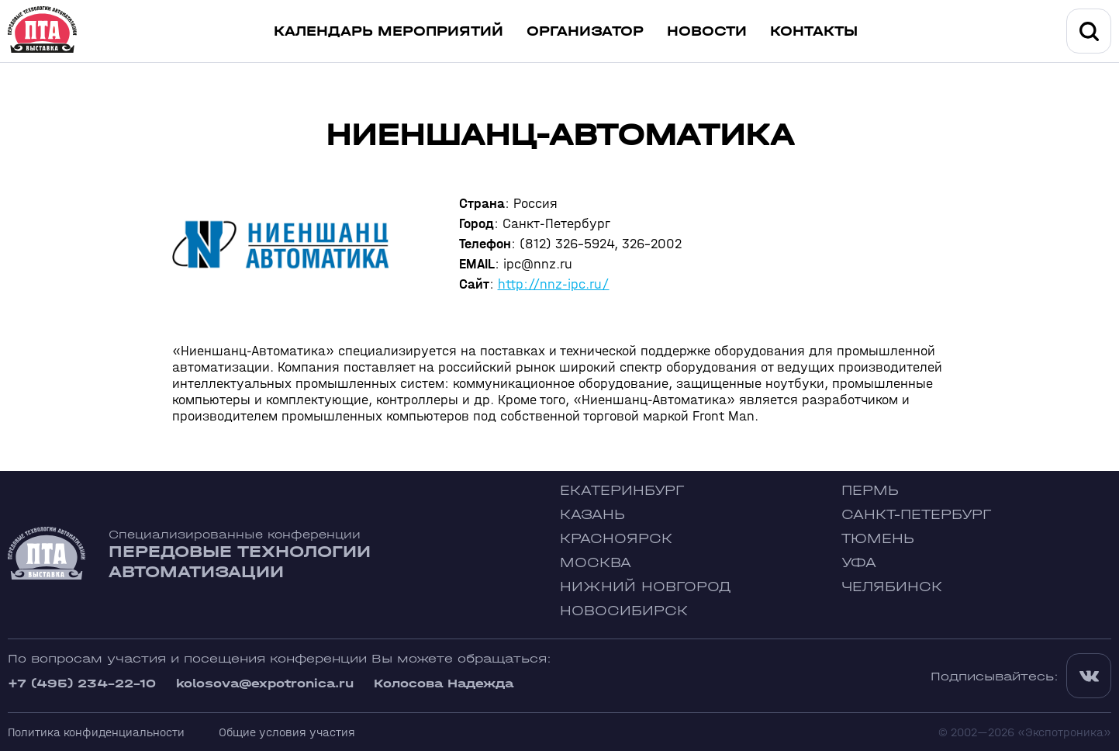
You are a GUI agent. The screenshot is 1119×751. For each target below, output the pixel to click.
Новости (707, 31)
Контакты (814, 31)
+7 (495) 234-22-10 (82, 683)
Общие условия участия (287, 732)
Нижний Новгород (645, 587)
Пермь (870, 491)
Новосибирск (624, 611)
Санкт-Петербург (916, 515)
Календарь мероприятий (388, 31)
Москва (595, 563)
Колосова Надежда (443, 683)
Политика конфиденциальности (96, 732)
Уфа (858, 563)
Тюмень (877, 539)
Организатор (585, 31)
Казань (592, 515)
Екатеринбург (622, 491)
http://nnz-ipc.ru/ (554, 284)
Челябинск (891, 587)
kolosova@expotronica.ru (265, 683)
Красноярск (616, 539)
